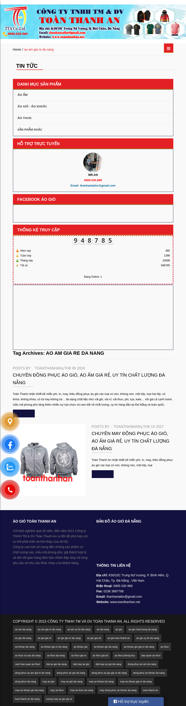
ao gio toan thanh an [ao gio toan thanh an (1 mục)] (119, 638)
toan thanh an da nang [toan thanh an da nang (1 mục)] (27, 699)
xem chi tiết (21, 413)
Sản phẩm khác (30, 129)
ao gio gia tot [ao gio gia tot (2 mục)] (94, 638)
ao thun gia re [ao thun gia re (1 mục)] (78, 655)
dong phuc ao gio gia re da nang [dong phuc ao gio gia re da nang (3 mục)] (109, 672)
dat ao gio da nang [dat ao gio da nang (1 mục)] (56, 664)
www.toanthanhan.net (124, 602)
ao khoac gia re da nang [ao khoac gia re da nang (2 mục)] (54, 646)
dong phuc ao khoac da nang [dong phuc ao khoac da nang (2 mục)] (149, 672)
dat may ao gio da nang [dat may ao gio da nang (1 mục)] (108, 664)
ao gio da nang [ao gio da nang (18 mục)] (23, 638)
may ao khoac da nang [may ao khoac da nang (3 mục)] (101, 681)
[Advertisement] (93, 317)
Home (17, 49)
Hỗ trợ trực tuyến (131, 701)
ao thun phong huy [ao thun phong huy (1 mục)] (125, 655)
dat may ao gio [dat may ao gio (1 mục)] (81, 664)
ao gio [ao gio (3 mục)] (118, 629)
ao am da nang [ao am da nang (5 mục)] (23, 629)
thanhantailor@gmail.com (124, 596)
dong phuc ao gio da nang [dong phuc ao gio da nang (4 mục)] (71, 672)
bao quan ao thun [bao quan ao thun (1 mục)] (151, 655)
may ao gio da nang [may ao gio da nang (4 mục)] (71, 681)
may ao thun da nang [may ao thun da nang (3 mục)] (81, 690)
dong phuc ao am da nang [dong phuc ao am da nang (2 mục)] (142, 664)
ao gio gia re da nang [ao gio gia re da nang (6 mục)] (69, 638)
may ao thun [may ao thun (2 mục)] (57, 690)
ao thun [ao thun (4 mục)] (165, 646)
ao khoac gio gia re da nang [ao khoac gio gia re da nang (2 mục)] (139, 646)
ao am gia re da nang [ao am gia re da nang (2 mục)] (49, 629)
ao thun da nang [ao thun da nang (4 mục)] (56, 655)
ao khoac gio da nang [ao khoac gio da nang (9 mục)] (105, 646)
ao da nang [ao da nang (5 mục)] (103, 629)
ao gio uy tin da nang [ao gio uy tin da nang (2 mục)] (147, 638)
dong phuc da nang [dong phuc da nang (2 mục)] (25, 681)
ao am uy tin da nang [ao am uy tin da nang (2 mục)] (78, 629)
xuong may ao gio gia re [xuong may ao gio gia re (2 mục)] (59, 699)
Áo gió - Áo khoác (32, 106)
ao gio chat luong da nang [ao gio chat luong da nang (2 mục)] (143, 629)
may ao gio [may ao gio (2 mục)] (49, 681)
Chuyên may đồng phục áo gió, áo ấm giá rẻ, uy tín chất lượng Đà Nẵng (131, 441)
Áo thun (24, 118)
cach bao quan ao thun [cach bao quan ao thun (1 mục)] (27, 664)
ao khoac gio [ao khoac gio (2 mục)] (81, 646)
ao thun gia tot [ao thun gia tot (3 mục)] (100, 655)
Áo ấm (23, 95)
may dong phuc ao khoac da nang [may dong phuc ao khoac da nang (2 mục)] (118, 690)
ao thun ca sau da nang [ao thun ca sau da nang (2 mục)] (28, 655)
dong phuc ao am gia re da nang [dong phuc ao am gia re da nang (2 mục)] (32, 672)
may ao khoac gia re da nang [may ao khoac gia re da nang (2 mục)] (136, 681)
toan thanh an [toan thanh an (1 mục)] (150, 690)
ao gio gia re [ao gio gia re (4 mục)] (44, 638)
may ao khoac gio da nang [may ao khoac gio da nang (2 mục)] (29, 690)
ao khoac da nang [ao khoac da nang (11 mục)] (25, 646)
